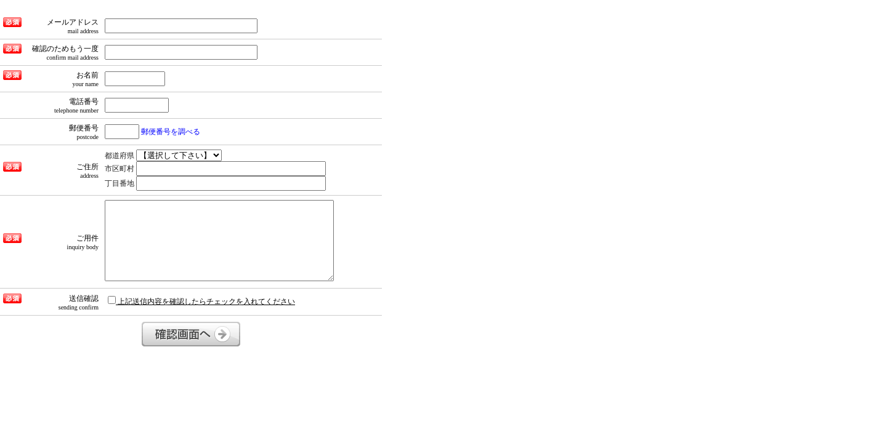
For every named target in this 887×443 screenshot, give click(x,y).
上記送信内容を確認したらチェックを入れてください (201, 301)
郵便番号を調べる (170, 131)
